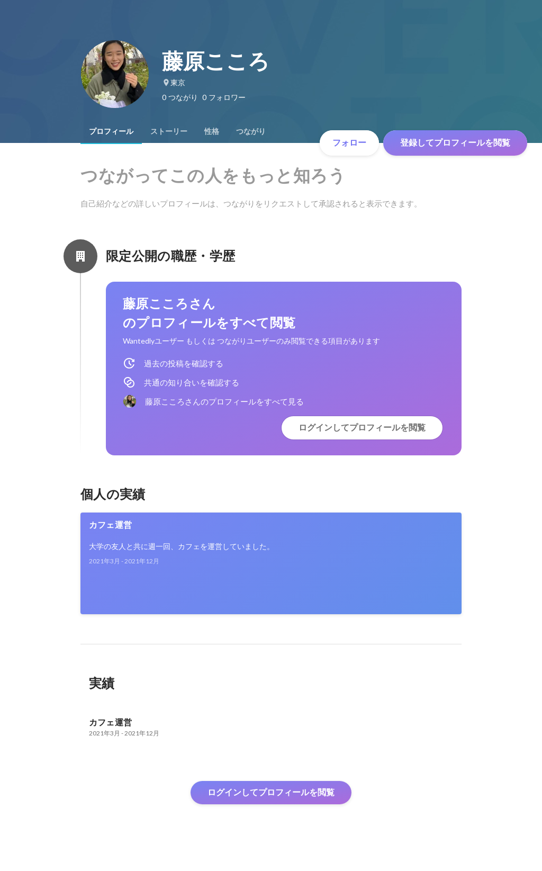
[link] (271, 563)
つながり (251, 131)
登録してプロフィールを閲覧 (455, 143)
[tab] (111, 131)
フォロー (349, 143)
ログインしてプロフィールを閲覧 (362, 427)
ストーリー (168, 131)
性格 (211, 131)
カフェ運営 (110, 525)
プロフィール (111, 131)
